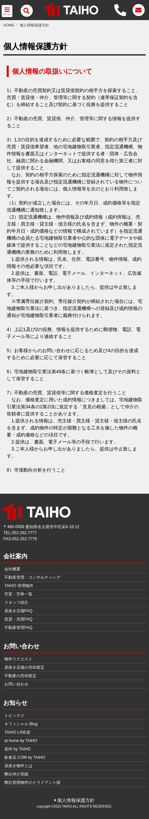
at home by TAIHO (20, 740)
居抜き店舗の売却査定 (24, 667)
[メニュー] (26, 11)
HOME (8, 25)
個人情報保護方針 (34, 25)
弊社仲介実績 (16, 774)
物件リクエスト (18, 659)
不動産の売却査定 (20, 675)
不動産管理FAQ (18, 627)
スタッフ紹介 (16, 602)
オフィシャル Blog (20, 724)
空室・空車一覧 (18, 594)
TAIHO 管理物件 (18, 585)
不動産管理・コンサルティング (32, 577)
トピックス (14, 715)
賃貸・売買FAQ (18, 619)
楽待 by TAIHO (17, 749)
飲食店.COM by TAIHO (24, 757)
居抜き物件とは (18, 765)
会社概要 (12, 569)
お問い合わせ (16, 684)
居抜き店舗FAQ (18, 610)
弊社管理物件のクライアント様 (32, 782)
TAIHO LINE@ (17, 732)
